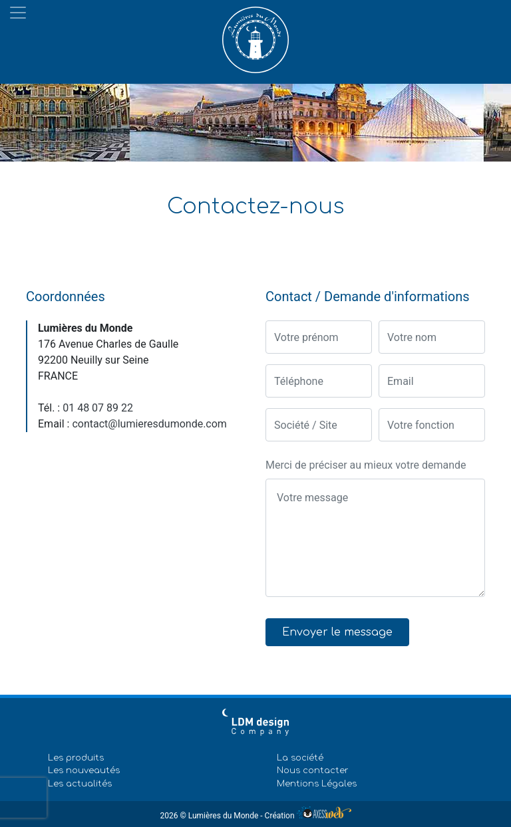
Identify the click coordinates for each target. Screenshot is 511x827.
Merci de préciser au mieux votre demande (365, 465)
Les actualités (80, 783)
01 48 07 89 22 (98, 408)
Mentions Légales (317, 783)
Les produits (76, 758)
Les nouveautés (84, 770)
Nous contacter (313, 770)
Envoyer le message (337, 632)
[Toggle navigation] (18, 12)
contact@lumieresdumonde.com (149, 423)
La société (300, 758)
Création (308, 815)
